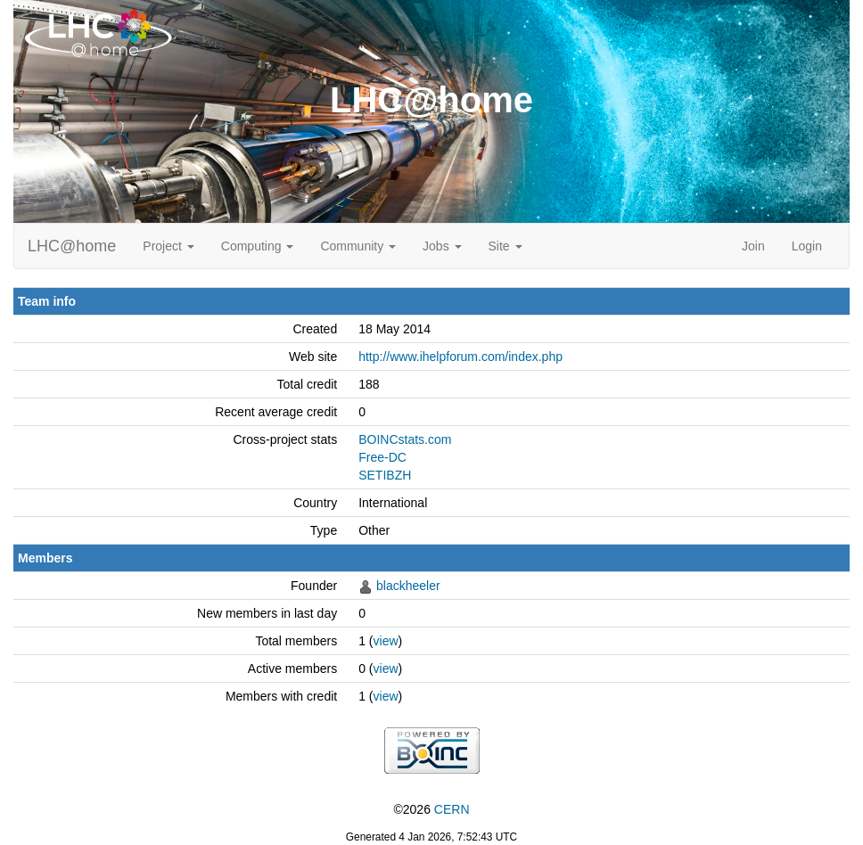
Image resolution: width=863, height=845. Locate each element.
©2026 (431, 809)
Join (753, 246)
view (386, 641)
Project (168, 246)
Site (505, 246)
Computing (257, 246)
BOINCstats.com (404, 439)
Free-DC (382, 457)
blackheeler (408, 585)
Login (807, 246)
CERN (452, 809)
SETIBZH (384, 475)
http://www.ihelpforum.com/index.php (460, 356)
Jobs (442, 246)
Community (358, 246)
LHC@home (72, 246)
